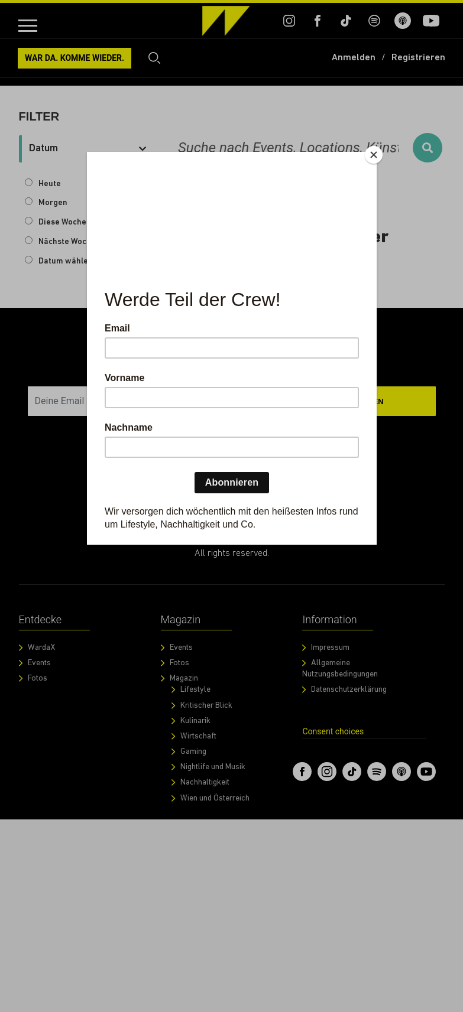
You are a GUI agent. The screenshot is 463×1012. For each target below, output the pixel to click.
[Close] (374, 155)
